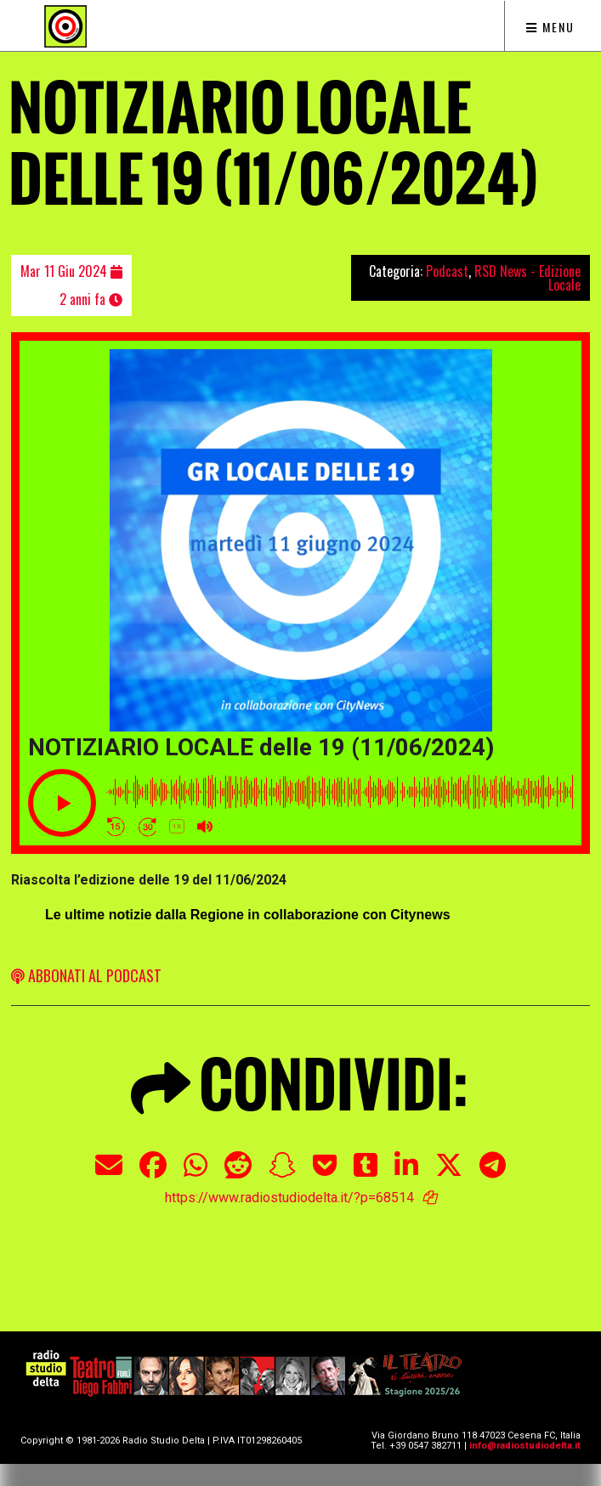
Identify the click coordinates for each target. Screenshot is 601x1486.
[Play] (62, 803)
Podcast (447, 271)
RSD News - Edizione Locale (527, 278)
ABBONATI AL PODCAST (86, 975)
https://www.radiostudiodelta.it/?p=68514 (289, 1197)
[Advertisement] (300, 1248)
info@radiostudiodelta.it (525, 1445)
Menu (550, 27)
